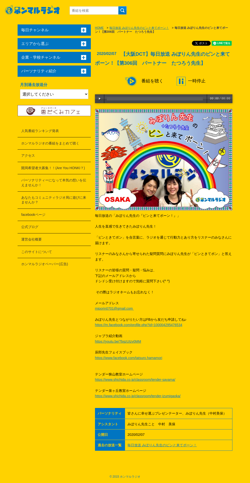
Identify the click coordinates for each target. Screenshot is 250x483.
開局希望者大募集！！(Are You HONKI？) (53, 168)
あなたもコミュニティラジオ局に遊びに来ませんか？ (53, 200)
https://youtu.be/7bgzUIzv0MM (118, 341)
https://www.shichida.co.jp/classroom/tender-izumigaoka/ (138, 396)
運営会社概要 (31, 239)
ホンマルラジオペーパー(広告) (44, 264)
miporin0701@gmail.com (114, 308)
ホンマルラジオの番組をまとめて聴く (50, 143)
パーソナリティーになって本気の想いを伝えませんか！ (53, 182)
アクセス (28, 155)
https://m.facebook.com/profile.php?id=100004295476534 (138, 325)
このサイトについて (36, 252)
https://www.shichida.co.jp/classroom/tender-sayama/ (135, 380)
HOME (99, 28)
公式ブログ (29, 227)
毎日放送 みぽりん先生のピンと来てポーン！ (139, 28)
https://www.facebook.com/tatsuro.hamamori (128, 358)
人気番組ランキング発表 (40, 131)
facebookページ (33, 215)
